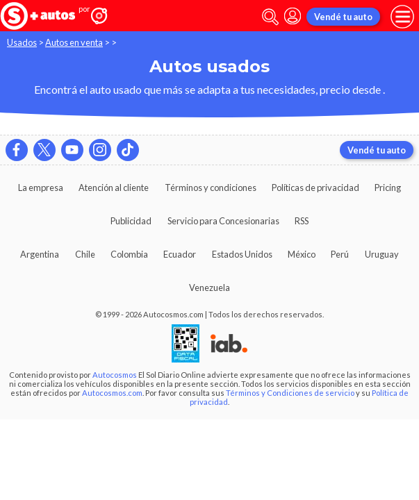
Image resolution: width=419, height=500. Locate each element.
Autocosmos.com (112, 392)
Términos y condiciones (210, 187)
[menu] (402, 16)
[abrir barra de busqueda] (270, 17)
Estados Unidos (242, 254)
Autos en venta (74, 42)
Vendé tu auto (343, 16)
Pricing (388, 187)
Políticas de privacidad (315, 187)
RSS (302, 220)
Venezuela (209, 287)
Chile (85, 254)
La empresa (40, 187)
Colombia (129, 254)
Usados (22, 42)
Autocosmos (114, 374)
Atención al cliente (114, 187)
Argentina (39, 254)
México (301, 254)
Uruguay (382, 254)
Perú (340, 254)
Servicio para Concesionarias (223, 220)
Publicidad (130, 220)
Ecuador (179, 254)
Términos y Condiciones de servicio (290, 392)
